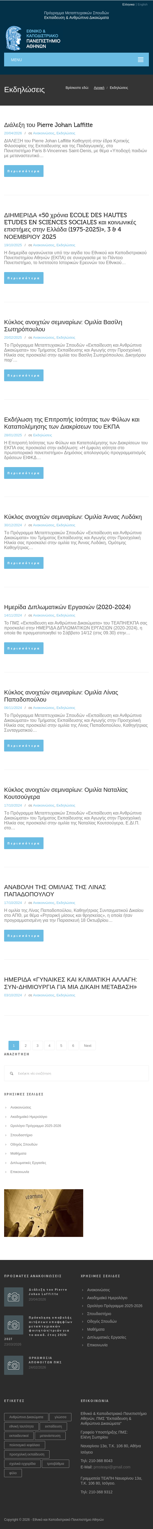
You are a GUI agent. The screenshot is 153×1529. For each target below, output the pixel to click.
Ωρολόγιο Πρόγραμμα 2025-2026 (35, 1126)
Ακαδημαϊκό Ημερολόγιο (28, 1117)
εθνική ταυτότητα (21, 1426)
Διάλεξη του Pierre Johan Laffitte (48, 125)
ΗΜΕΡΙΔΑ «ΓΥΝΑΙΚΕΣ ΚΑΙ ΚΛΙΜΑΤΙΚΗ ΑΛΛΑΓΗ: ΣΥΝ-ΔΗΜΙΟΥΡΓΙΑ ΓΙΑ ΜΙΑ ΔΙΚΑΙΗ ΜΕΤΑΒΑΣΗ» (70, 983)
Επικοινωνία (19, 1172)
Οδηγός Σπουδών (23, 1144)
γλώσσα (60, 1417)
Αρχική (99, 88)
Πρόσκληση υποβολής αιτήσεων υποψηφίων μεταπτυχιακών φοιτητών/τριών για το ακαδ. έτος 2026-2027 (38, 1328)
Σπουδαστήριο (21, 1135)
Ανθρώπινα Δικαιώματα (26, 1417)
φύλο (13, 1473)
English (143, 4)
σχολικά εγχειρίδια (22, 1464)
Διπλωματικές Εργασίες (28, 1163)
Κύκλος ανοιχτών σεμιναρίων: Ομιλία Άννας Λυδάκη (73, 517)
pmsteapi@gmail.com (112, 1467)
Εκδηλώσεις (65, 133)
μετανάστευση (50, 1436)
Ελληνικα (128, 4)
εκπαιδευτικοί (18, 1436)
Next (87, 1046)
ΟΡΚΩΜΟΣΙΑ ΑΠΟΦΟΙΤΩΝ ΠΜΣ (45, 1360)
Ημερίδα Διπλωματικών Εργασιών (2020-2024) (67, 607)
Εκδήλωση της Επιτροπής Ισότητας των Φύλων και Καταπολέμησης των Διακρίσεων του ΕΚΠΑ (72, 423)
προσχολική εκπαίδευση (26, 1454)
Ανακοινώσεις (43, 133)
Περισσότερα (23, 171)
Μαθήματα (18, 1153)
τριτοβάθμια (55, 1464)
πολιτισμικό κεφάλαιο (24, 1445)
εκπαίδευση (53, 1426)
